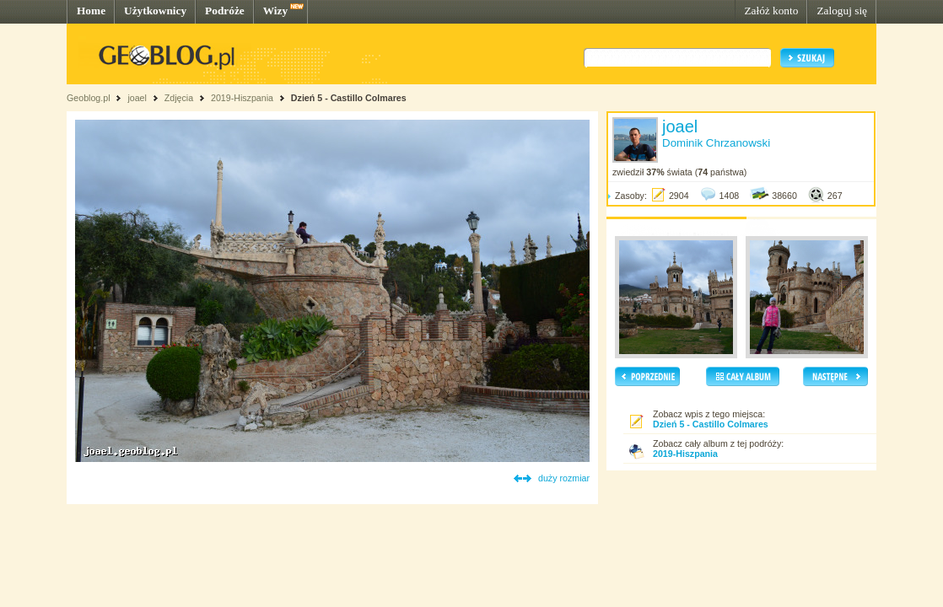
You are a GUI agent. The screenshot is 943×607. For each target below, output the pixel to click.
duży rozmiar (564, 478)
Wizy (275, 10)
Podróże (225, 10)
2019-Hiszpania (242, 98)
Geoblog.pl (88, 98)
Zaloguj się (841, 10)
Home (91, 10)
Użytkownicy (155, 10)
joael (137, 98)
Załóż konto (771, 10)
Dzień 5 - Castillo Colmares (349, 98)
